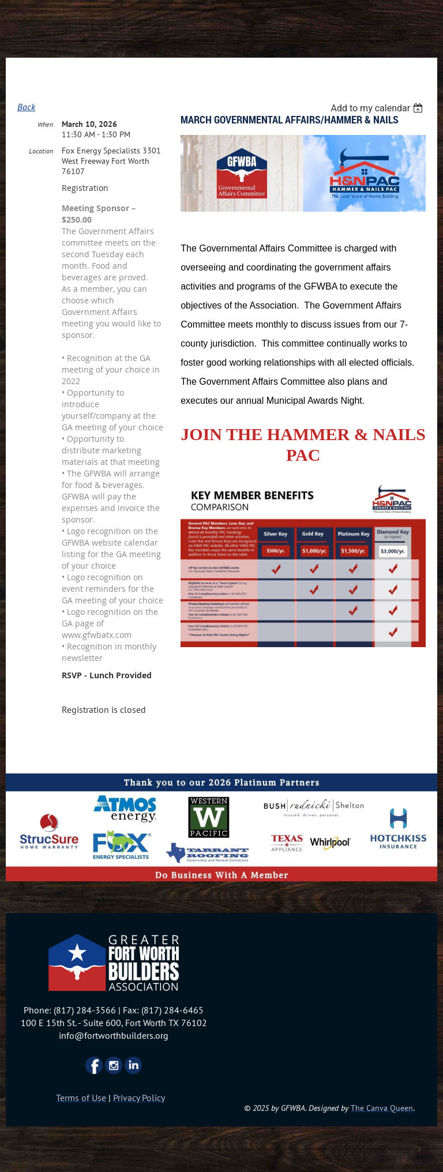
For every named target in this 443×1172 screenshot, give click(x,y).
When (45, 124)
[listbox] (378, 108)
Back (26, 106)
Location (41, 150)
